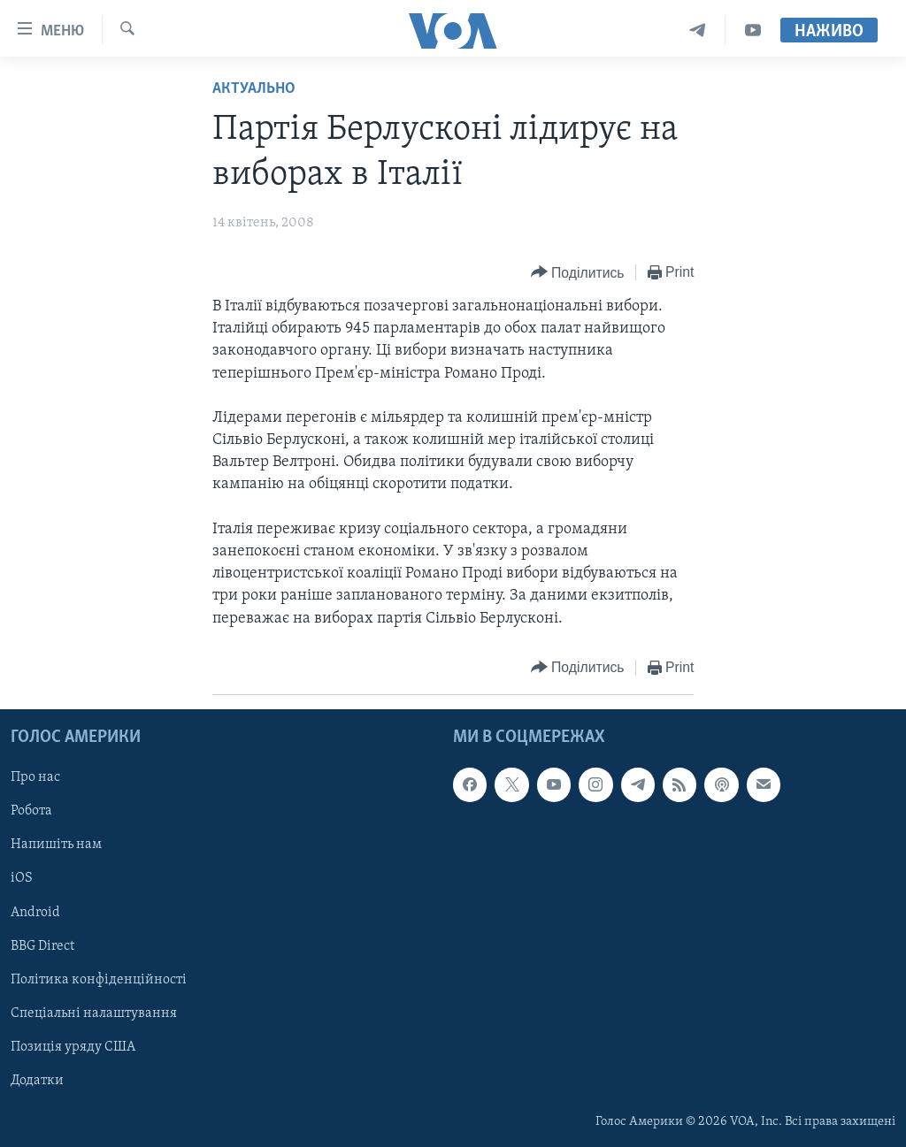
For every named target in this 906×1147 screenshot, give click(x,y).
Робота (31, 811)
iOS (22, 878)
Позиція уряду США (73, 1047)
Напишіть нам (56, 844)
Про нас (35, 777)
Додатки (37, 1081)
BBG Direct (42, 945)
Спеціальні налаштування (94, 1013)
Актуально (254, 88)
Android (35, 912)
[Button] (578, 273)
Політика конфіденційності (99, 979)
